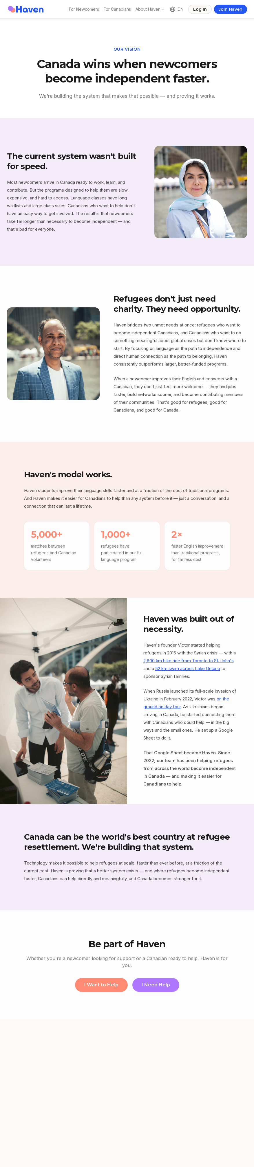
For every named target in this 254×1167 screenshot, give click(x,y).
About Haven (148, 9)
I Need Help (156, 985)
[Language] (177, 9)
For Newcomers (84, 9)
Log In (200, 9)
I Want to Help (101, 985)
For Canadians (117, 9)
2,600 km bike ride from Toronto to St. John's (188, 660)
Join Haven (230, 9)
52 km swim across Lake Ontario (187, 668)
